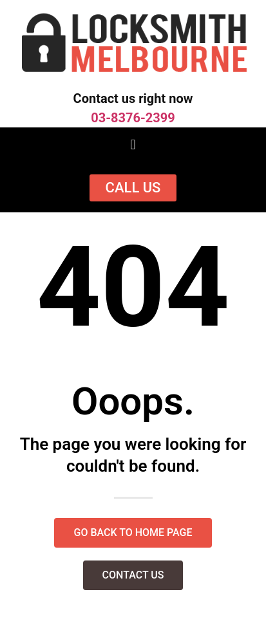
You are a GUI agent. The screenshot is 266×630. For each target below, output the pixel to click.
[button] (133, 144)
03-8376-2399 (133, 117)
